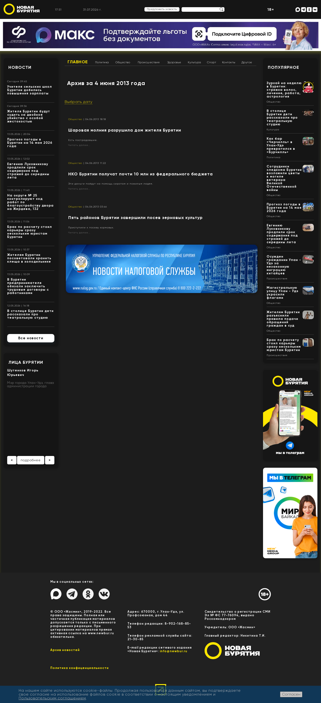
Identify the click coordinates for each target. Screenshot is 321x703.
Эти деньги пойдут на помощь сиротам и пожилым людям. (110, 183)
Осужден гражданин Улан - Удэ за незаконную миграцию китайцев (284, 264)
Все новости (30, 338)
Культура (194, 62)
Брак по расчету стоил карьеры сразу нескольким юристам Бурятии (29, 232)
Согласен (291, 694)
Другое (246, 62)
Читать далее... (79, 145)
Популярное (283, 67)
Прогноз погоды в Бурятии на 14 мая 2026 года (29, 142)
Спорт (211, 62)
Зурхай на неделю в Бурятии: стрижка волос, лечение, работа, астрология (284, 89)
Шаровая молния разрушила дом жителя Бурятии (124, 130)
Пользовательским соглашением (52, 698)
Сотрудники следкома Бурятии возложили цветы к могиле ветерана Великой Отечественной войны (284, 178)
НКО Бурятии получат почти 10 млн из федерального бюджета (140, 174)
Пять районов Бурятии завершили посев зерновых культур (135, 217)
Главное (78, 61)
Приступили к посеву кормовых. (91, 227)
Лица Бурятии (25, 362)
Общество (122, 62)
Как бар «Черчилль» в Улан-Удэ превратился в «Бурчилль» (281, 145)
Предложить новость (162, 9)
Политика (102, 62)
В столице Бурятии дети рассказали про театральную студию (30, 314)
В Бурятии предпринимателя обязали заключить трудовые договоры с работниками (28, 286)
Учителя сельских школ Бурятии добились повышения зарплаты (29, 90)
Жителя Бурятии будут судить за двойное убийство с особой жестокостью (28, 116)
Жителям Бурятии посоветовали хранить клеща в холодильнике (29, 258)
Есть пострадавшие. (82, 140)
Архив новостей (65, 650)
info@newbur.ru (173, 651)
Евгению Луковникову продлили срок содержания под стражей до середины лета (28, 170)
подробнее (31, 460)
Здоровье (174, 62)
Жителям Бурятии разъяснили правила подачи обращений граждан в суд (283, 319)
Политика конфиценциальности (79, 668)
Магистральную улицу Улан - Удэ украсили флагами (282, 293)
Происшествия (149, 62)
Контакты (228, 62)
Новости (19, 67)
